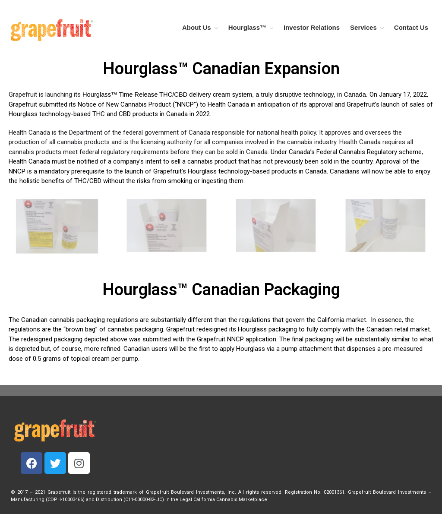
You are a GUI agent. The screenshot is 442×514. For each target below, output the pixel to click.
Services (363, 27)
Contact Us (411, 27)
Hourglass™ (247, 27)
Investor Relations (312, 27)
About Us (196, 27)
